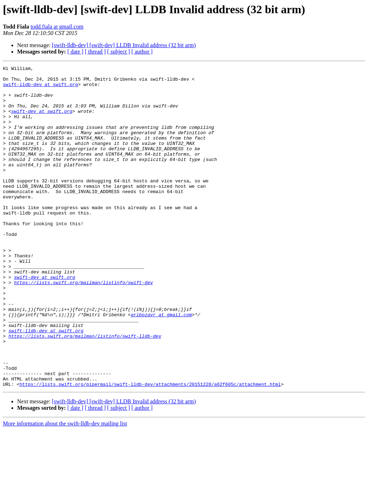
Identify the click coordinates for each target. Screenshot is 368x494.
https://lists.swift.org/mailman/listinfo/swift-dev (83, 326)
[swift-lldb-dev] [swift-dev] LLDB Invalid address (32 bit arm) (124, 45)
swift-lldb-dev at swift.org (40, 88)
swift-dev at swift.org (41, 120)
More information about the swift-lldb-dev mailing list (65, 488)
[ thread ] (95, 52)
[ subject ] (118, 52)
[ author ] (142, 52)
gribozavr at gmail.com (161, 365)
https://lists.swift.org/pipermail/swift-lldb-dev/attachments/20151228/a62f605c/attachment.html (150, 448)
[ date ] (75, 52)
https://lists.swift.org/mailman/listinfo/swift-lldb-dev (85, 390)
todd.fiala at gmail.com (57, 27)
